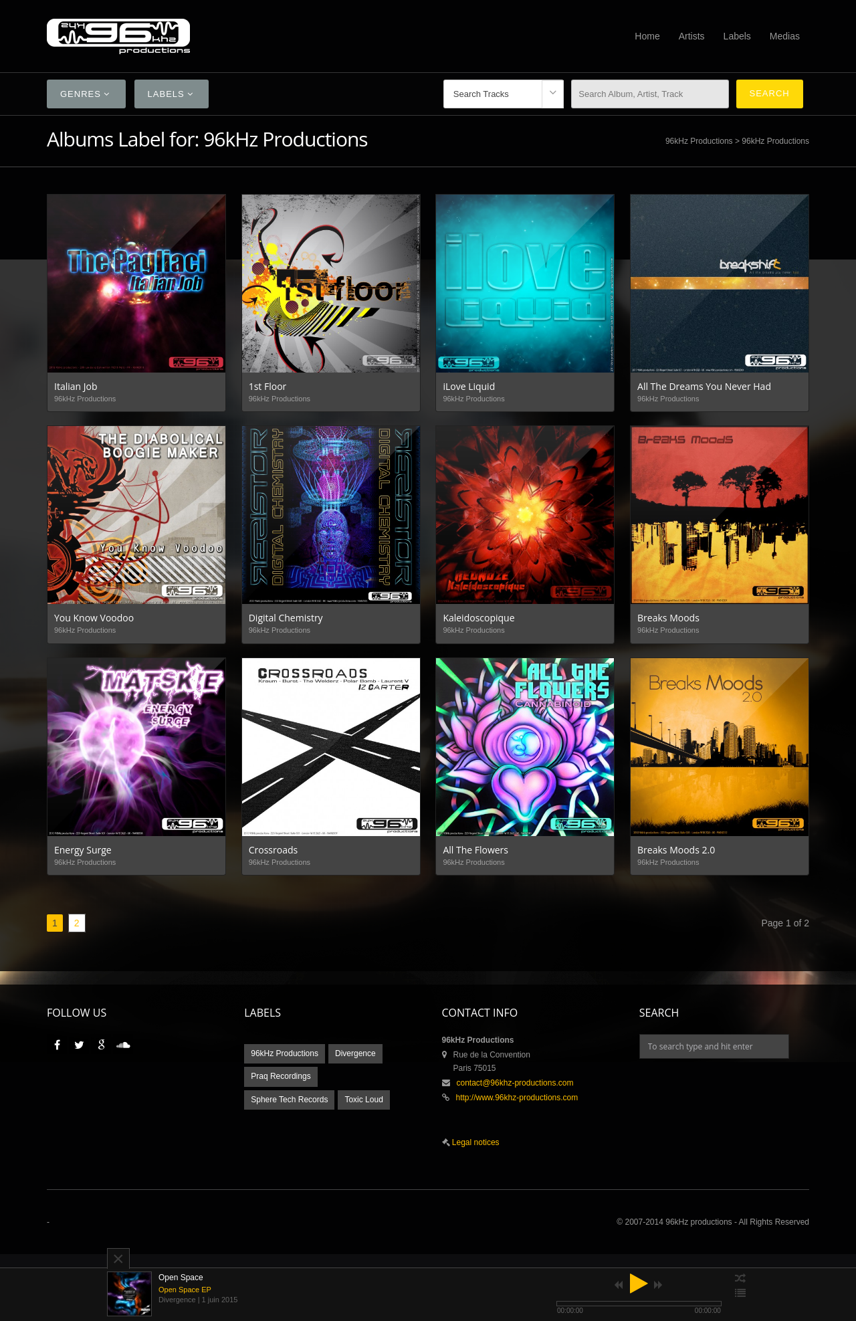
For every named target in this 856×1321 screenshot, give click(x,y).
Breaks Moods (668, 617)
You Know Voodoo (94, 617)
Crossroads (273, 849)
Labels (737, 36)
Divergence (355, 1053)
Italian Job (76, 386)
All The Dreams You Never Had (704, 386)
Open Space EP (184, 1290)
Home (647, 36)
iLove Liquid (469, 386)
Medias (785, 36)
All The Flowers (475, 849)
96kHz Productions (699, 141)
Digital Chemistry (286, 617)
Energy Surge (83, 849)
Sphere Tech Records (289, 1099)
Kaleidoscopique (478, 617)
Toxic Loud (363, 1099)
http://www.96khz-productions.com (517, 1097)
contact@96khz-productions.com (515, 1083)
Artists (692, 36)
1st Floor (268, 386)
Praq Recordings (280, 1076)
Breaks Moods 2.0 (676, 849)
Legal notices (475, 1142)
